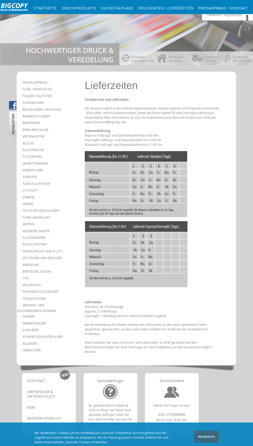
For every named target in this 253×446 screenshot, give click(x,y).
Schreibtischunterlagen (42, 336)
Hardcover (32, 350)
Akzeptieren (206, 437)
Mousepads (32, 285)
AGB (31, 407)
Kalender (30, 343)
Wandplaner (33, 170)
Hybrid (28, 204)
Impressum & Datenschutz (41, 394)
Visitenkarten (33, 136)
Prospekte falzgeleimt (41, 291)
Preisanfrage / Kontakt (223, 7)
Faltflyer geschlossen (41, 210)
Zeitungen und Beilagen (42, 258)
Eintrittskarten (35, 163)
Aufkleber (31, 330)
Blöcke (28, 143)
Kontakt (36, 380)
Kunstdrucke (33, 150)
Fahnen (29, 316)
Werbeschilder (34, 323)
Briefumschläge (35, 130)
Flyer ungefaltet (36, 217)
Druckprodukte (79, 7)
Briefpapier (31, 123)
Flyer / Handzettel (37, 89)
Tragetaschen (34, 298)
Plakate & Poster (36, 184)
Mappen (29, 224)
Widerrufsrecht (44, 418)
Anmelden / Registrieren (224, 15)
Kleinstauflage (117, 7)
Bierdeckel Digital (37, 271)
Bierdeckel (31, 265)
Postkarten (32, 156)
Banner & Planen (36, 116)
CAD (26, 278)
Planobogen (33, 103)
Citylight (30, 190)
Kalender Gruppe (36, 231)
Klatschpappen (35, 244)
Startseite (45, 7)
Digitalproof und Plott (42, 251)
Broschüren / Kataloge (42, 109)
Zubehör (30, 177)
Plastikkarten (34, 238)
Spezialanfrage (35, 82)
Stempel (29, 197)
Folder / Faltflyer (37, 96)
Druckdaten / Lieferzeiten (165, 7)
